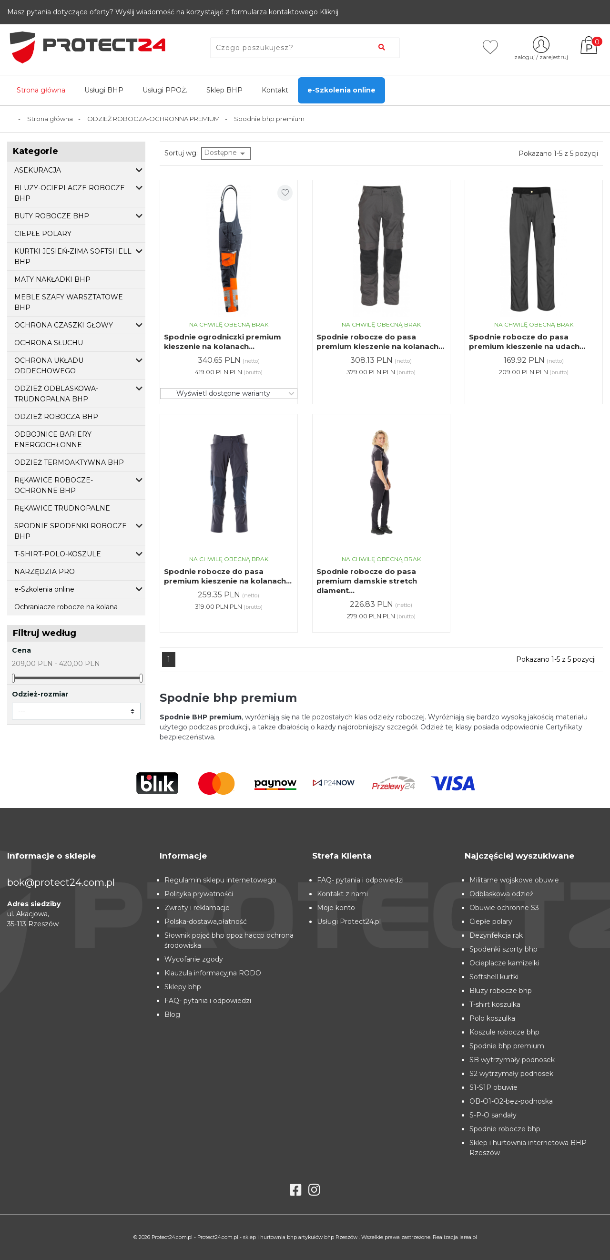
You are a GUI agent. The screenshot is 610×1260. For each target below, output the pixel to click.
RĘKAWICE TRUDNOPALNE (62, 508)
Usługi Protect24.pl (349, 921)
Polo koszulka (492, 1018)
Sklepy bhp (182, 987)
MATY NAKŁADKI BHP (52, 279)
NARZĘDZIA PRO (44, 571)
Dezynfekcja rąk (496, 935)
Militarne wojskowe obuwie (514, 880)
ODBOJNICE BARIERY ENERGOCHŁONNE (53, 439)
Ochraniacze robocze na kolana (66, 607)
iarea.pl (468, 1237)
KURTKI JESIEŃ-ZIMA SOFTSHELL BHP (73, 256)
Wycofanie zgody (193, 959)
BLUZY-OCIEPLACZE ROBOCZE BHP (69, 193)
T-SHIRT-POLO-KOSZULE (57, 554)
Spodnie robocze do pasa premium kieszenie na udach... (527, 341)
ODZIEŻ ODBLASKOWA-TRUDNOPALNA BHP (56, 393)
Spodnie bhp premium (506, 1046)
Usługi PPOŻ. (164, 90)
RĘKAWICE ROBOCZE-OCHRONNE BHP (53, 485)
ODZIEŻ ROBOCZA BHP (56, 416)
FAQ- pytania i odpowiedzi (207, 1000)
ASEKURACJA (37, 170)
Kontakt (275, 90)
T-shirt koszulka (494, 1004)
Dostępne (226, 153)
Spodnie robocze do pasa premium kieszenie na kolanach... (380, 341)
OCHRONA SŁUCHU (48, 342)
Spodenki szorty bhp (503, 949)
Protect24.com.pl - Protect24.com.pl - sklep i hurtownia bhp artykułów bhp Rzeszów (255, 1237)
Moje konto (336, 907)
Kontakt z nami (342, 894)
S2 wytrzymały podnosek (511, 1073)
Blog (172, 1014)
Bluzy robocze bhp (500, 990)
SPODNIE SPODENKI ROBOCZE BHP (70, 531)
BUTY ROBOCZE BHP (51, 216)
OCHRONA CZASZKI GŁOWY (63, 325)
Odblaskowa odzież (501, 894)
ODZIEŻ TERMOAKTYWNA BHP (69, 462)
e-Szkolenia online (341, 90)
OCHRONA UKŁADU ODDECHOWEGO (48, 365)
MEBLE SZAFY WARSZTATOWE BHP (68, 302)
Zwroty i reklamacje (197, 907)
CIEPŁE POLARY (42, 233)
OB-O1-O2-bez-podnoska (511, 1101)
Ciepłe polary (490, 921)
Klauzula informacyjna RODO (212, 973)
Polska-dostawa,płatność (205, 921)
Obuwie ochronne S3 (504, 907)
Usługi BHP (103, 90)
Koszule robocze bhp (504, 1032)
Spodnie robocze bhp (504, 1129)
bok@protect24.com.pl (61, 882)
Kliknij (329, 12)
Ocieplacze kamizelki (504, 963)
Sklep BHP (224, 90)
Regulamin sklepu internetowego (220, 880)
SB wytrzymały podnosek (512, 1059)
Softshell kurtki (493, 977)
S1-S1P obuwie (493, 1087)
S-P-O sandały (493, 1115)
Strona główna (41, 90)
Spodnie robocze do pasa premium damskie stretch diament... (366, 581)
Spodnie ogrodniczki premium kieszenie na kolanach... (222, 341)
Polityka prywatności (198, 894)
